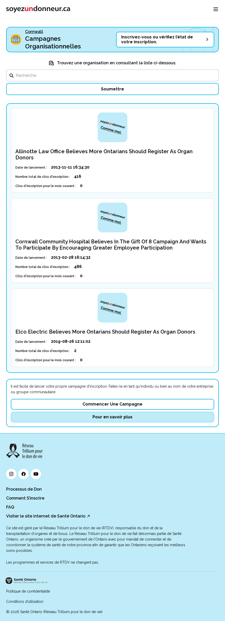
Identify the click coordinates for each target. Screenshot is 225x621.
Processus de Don (24, 489)
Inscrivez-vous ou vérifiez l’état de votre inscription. (157, 39)
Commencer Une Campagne (112, 404)
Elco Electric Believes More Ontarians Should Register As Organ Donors (105, 332)
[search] (112, 75)
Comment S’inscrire (25, 498)
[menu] (216, 9)
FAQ (10, 507)
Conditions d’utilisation (24, 601)
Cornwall (34, 31)
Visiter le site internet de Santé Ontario (45, 516)
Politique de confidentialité (28, 591)
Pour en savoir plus (112, 417)
